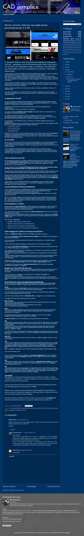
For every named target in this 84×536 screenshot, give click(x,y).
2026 (66, 62)
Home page (31, 486)
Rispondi (10, 426)
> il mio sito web (67, 120)
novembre (69, 72)
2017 (66, 99)
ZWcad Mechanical (13, 131)
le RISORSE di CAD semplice (70, 122)
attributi (78, 46)
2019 (66, 94)
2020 (66, 91)
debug (66, 54)
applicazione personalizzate (22, 408)
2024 (66, 67)
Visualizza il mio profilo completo (11, 521)
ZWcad (23, 410)
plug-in (7, 410)
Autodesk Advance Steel (42, 134)
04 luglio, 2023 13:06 (26, 450)
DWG (72, 42)
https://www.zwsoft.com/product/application (25, 228)
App (12, 408)
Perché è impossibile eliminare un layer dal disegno (75, 156)
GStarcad (46, 408)
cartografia (78, 47)
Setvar (68, 41)
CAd (42, 408)
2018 (66, 96)
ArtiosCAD (36, 133)
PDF (80, 44)
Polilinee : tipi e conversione (74, 145)
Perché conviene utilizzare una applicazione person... (73, 80)
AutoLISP (65, 42)
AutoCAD (32, 408)
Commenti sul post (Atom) (16, 490)
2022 (66, 86)
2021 (66, 88)
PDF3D (78, 51)
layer (69, 44)
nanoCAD (55, 408)
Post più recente (9, 486)
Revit (66, 46)
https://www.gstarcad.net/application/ (25, 226)
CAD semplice (21, 7)
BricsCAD (38, 408)
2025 (66, 64)
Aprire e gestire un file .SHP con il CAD (75, 131)
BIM (73, 44)
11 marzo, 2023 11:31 (22, 419)
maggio (68, 74)
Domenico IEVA (17, 432)
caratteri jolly (71, 47)
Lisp (51, 408)
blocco (64, 47)
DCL (69, 51)
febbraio (69, 77)
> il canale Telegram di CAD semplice (70, 117)
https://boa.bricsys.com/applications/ (23, 223)
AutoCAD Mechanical (13, 127)
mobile (66, 49)
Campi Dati (78, 42)
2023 (66, 69)
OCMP (73, 51)
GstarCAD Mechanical (14, 129)
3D (65, 44)
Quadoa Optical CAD (31, 136)
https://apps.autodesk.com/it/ (22, 221)
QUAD (70, 52)
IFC (76, 44)
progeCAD (12, 410)
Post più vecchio (53, 486)
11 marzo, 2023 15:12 (29, 432)
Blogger (67, 532)
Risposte (12, 429)
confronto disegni (77, 52)
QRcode (65, 52)
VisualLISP (18, 410)
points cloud (73, 49)
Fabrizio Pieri (16, 450)
